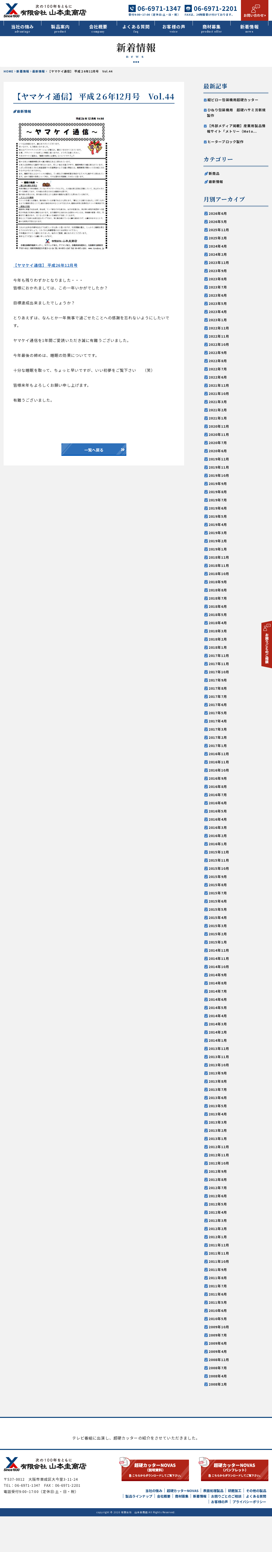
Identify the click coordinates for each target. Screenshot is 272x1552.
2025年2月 (218, 238)
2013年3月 (218, 1122)
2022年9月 (218, 352)
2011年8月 (218, 1277)
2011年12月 (219, 1245)
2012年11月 (219, 1155)
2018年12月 (219, 557)
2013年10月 (219, 1064)
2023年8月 (218, 278)
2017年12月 (219, 655)
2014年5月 (218, 1007)
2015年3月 (218, 925)
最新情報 (38, 71)
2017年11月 (219, 663)
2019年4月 (218, 524)
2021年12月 (219, 385)
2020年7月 (218, 442)
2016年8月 (218, 786)
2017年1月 (218, 745)
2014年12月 (219, 950)
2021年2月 (218, 409)
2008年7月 (218, 1367)
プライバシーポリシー (249, 1537)
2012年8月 (218, 1179)
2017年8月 (218, 688)
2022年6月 (218, 377)
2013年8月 (218, 1081)
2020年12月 (219, 426)
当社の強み (22, 28)
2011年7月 (218, 1286)
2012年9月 (218, 1171)
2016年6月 (218, 802)
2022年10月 (219, 344)
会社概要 (98, 28)
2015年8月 (218, 884)
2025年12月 (219, 229)
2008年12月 (219, 1359)
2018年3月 (218, 631)
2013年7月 (218, 1089)
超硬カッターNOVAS (183, 1526)
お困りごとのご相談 (226, 1531)
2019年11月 (219, 467)
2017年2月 (218, 737)
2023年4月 (218, 311)
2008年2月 (218, 1384)
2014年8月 (218, 983)
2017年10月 (219, 671)
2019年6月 (218, 508)
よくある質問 (136, 28)
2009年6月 (218, 1343)
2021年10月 (219, 393)
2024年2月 (218, 254)
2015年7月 (218, 893)
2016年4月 (218, 819)
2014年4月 (218, 1015)
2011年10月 (219, 1261)
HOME (8, 71)
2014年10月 (219, 966)
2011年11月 (219, 1253)
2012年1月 (218, 1236)
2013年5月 (218, 1105)
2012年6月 (218, 1195)
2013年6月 (218, 1097)
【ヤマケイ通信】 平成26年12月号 (45, 265)
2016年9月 (218, 778)
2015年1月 (218, 942)
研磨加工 (234, 1526)
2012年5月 (218, 1204)
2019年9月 (218, 483)
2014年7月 (218, 991)
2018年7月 (218, 598)
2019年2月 (218, 540)
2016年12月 (219, 753)
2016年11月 (219, 762)
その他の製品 (256, 1526)
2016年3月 (218, 827)
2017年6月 (218, 704)
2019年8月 (218, 491)
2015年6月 (218, 901)
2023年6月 (218, 295)
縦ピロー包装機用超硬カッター (233, 99)
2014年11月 (219, 958)
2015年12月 (219, 852)
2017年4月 (218, 721)
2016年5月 (218, 811)
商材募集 (212, 28)
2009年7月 (218, 1335)
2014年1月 (218, 1040)
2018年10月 (219, 573)
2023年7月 (218, 287)
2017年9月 (218, 680)
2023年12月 (219, 262)
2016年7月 (218, 794)
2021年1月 (218, 418)
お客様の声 (174, 28)
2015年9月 (218, 876)
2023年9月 (218, 270)
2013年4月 (218, 1114)
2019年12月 (219, 459)
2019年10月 (219, 475)
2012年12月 (219, 1146)
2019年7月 (218, 500)
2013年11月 (219, 1056)
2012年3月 (218, 1220)
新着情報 (249, 28)
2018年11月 (219, 565)
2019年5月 (218, 516)
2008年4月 (218, 1376)
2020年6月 (218, 450)
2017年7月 (218, 696)
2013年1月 (218, 1138)
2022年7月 (218, 369)
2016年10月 (219, 770)
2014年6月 (218, 999)
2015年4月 (218, 917)
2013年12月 (219, 1048)
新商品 (214, 173)
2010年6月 (218, 1310)
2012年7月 (218, 1187)
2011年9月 (218, 1269)
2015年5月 (218, 909)
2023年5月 (218, 303)
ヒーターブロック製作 (225, 141)
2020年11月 (219, 434)
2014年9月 (218, 974)
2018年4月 (218, 622)
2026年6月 (218, 213)
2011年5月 (218, 1302)
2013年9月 (218, 1073)
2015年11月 (219, 860)
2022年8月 (218, 360)
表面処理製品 (213, 1526)
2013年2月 (218, 1130)
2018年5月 (218, 614)
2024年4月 (218, 246)
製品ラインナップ (138, 1531)
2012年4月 (218, 1212)
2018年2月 (218, 639)
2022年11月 (219, 336)
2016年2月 (218, 835)
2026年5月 (218, 221)
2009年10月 (219, 1326)
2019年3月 (218, 532)
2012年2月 (218, 1228)
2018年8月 (218, 590)
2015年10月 (219, 868)
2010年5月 (218, 1318)
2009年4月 (218, 1351)
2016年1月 (218, 843)
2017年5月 (218, 712)
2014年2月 (218, 1032)
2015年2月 (218, 933)
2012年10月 (219, 1163)
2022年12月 (219, 328)
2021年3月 (218, 401)
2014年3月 (218, 1024)
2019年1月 (218, 549)
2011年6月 (218, 1294)
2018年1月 (218, 647)
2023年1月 (218, 319)
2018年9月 (218, 581)
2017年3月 (218, 729)
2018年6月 (218, 606)
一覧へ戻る (94, 450)
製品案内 (60, 28)
